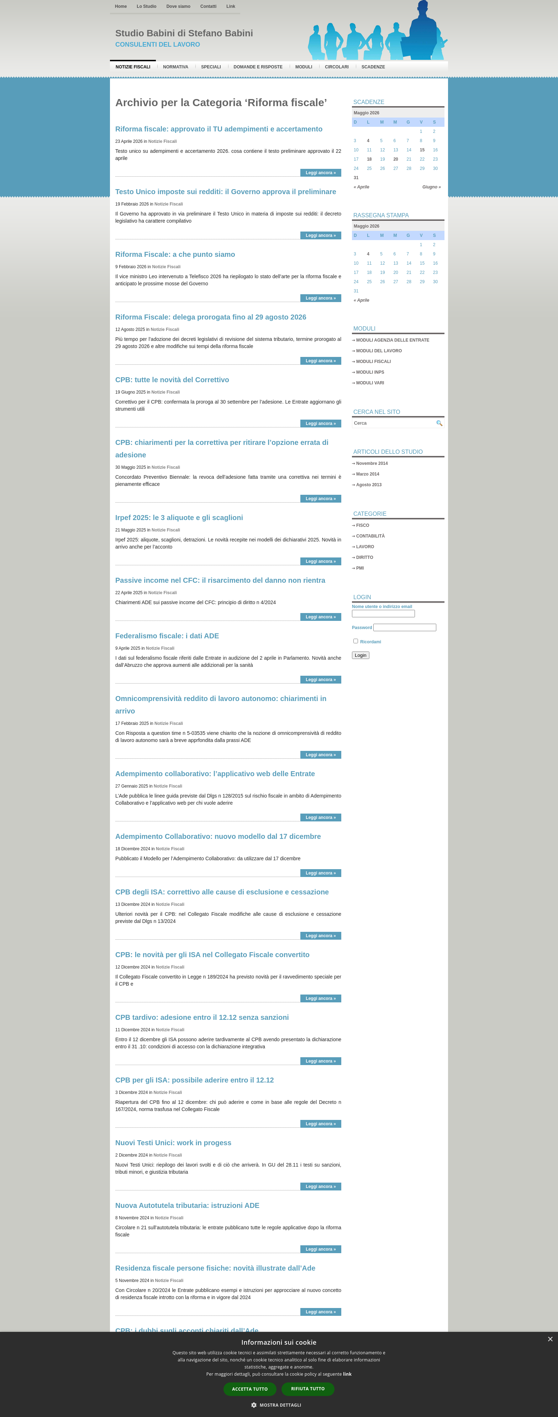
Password (362, 627)
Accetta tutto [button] (250, 1389)
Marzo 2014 (367, 474)
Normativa (175, 66)
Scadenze (373, 66)
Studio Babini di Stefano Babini (184, 33)
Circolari (337, 66)
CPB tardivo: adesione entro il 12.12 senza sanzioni (202, 1017)
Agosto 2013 (368, 484)
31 (356, 177)
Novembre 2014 (372, 463)
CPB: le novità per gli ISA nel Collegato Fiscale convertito (212, 955)
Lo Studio (146, 6)
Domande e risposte (258, 66)
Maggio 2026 (366, 112)
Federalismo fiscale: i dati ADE (167, 636)
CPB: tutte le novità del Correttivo (172, 380)
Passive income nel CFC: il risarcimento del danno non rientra (220, 580)
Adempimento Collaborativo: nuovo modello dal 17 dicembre (218, 836)
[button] (279, 1404)
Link (230, 6)
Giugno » (431, 187)
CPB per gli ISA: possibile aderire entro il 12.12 (194, 1080)
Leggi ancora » (321, 172)
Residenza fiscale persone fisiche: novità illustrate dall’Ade (215, 1268)
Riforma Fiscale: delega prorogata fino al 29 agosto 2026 (210, 317)
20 (395, 159)
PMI (360, 568)
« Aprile (361, 187)
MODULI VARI (370, 382)
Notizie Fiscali (133, 66)
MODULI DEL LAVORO (379, 350)
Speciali (211, 66)
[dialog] (279, 1374)
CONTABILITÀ (370, 536)
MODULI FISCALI (373, 361)
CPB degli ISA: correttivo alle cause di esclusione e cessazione (222, 892)
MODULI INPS (370, 372)
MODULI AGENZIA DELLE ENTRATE (393, 340)
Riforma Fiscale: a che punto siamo (175, 254)
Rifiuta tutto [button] (308, 1389)
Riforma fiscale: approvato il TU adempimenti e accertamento (218, 129)
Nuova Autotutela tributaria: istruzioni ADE (187, 1205)
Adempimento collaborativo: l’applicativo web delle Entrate (215, 774)
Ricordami (367, 641)
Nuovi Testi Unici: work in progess (173, 1143)
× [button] (550, 1339)
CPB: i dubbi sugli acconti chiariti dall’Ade (186, 1331)
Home (121, 6)
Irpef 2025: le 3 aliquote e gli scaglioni (179, 517)
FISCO (362, 525)
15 (422, 149)
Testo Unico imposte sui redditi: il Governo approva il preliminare (225, 192)
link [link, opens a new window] (347, 1374)
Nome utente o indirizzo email (382, 606)
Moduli (303, 66)
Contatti (208, 6)
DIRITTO (364, 557)
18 (369, 159)
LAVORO (365, 546)
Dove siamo (178, 6)
